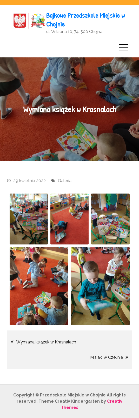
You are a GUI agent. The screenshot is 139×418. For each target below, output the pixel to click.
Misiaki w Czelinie (106, 357)
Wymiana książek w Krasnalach (46, 342)
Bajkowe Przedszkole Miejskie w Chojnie (85, 20)
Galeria (64, 180)
